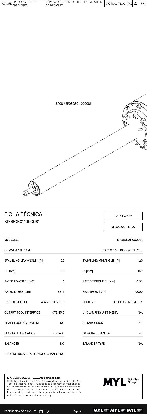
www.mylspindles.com (47, 377)
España (78, 411)
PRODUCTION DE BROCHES (20, 411)
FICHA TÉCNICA (123, 215)
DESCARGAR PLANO (123, 226)
